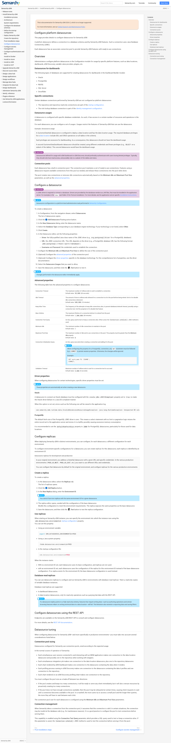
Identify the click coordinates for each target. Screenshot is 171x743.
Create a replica (154, 42)
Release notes (7, 11)
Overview (151, 20)
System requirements (11, 23)
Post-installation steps (11, 41)
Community (152, 3)
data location (45, 136)
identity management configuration (89, 109)
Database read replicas (157, 47)
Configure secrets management (127, 730)
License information (9, 102)
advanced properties (62, 178)
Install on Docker (9, 56)
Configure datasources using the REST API (157, 50)
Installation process (11, 17)
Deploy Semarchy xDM (11, 35)
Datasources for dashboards (158, 22)
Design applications (9, 76)
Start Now (164, 3)
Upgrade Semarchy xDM (11, 68)
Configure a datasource (156, 32)
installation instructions (128, 195)
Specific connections (156, 25)
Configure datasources (12, 44)
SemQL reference (8, 93)
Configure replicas (154, 39)
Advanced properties (156, 35)
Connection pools (155, 30)
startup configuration (96, 105)
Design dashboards (9, 88)
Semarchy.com (130, 3)
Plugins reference (9, 96)
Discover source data (10, 71)
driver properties (62, 258)
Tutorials (142, 3)
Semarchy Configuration (97, 203)
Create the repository (11, 38)
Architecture (8, 20)
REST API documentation (63, 623)
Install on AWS (9, 62)
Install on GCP (9, 65)
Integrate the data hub (10, 85)
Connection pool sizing (157, 56)
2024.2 (165, 8)
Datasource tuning (154, 53)
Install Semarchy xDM (10, 14)
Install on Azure (9, 59)
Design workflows (9, 79)
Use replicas (153, 44)
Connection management (157, 58)
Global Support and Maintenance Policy (71, 27)
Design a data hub (9, 74)
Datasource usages (155, 27)
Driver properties (155, 37)
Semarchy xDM (6, 8)
